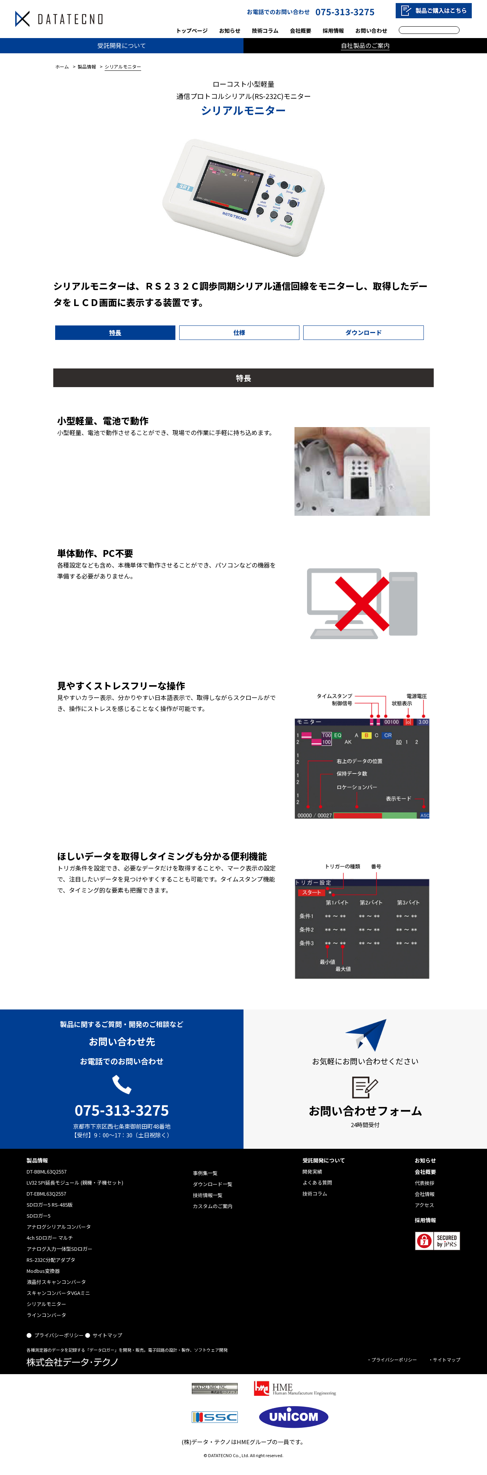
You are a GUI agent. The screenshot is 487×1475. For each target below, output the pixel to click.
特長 (85, 332)
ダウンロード (210, 332)
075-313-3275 (345, 11)
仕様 (148, 332)
